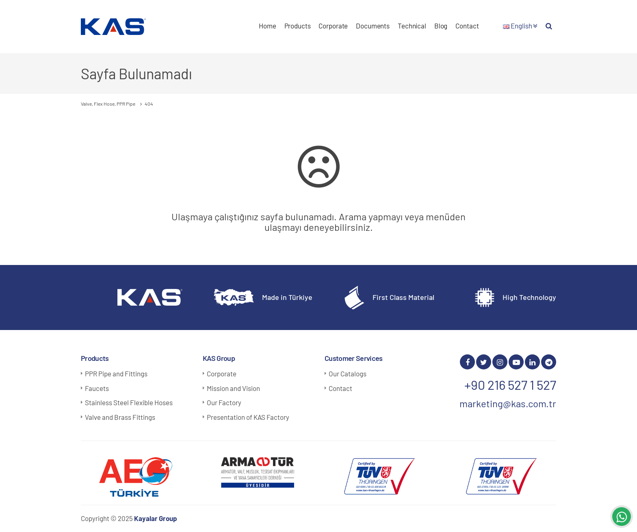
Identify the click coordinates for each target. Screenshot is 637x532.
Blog (440, 26)
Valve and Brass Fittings (120, 417)
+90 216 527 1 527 (510, 384)
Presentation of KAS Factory (248, 417)
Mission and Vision (233, 388)
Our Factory (224, 402)
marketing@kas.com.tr (507, 403)
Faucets (97, 388)
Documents (373, 26)
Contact (467, 26)
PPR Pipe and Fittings (116, 373)
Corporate (333, 26)
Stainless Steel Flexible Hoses (129, 402)
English (520, 26)
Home (267, 26)
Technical (412, 26)
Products (297, 26)
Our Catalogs (347, 373)
